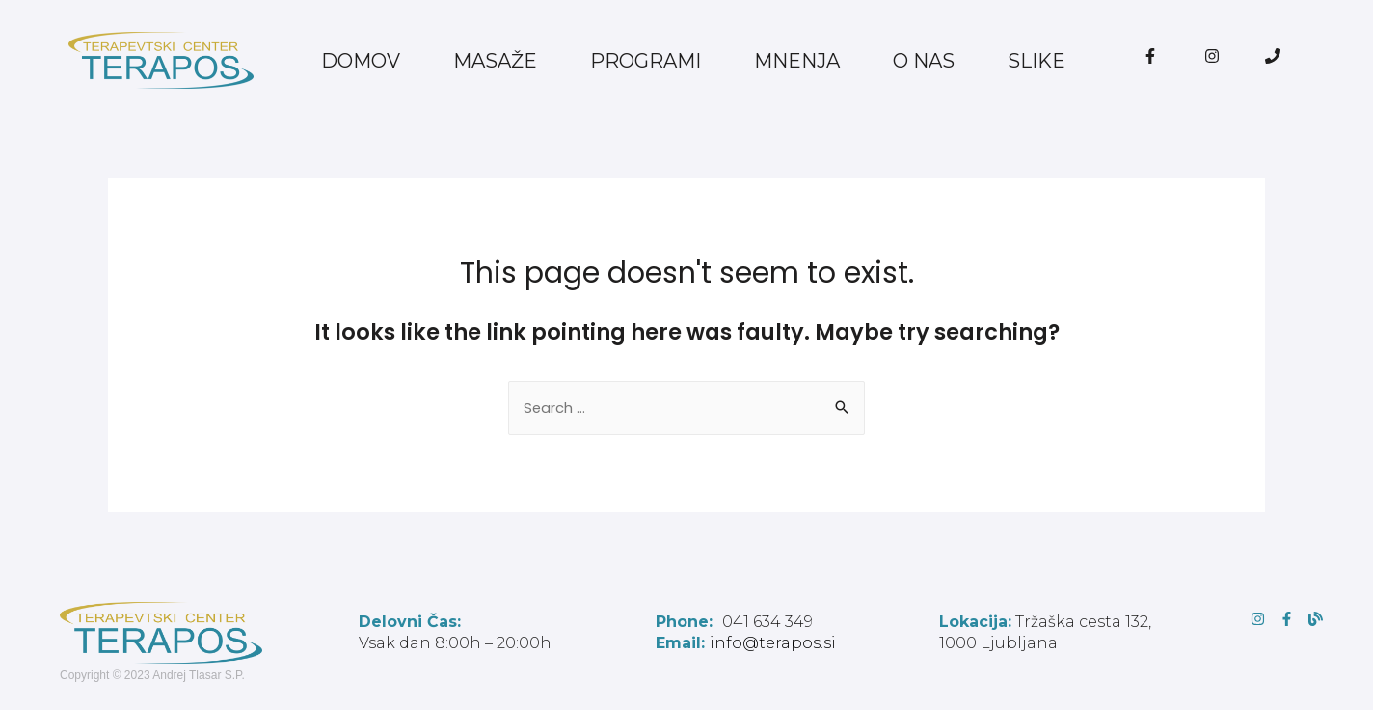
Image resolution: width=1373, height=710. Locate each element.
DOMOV (360, 60)
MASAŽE (495, 60)
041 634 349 (734, 623)
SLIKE (1036, 60)
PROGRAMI (645, 60)
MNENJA (797, 60)
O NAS (924, 60)
